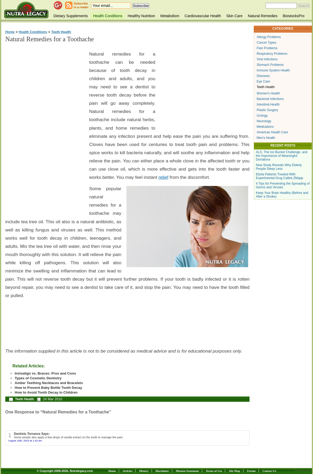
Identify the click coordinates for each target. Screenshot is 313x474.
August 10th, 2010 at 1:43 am (25, 440)
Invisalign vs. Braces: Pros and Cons (45, 373)
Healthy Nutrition (141, 16)
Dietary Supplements (70, 16)
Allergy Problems (269, 37)
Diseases (263, 76)
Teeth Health (61, 32)
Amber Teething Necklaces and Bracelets (49, 383)
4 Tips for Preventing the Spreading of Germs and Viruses (283, 185)
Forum (251, 470)
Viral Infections (267, 59)
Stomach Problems (270, 65)
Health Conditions (108, 16)
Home (10, 32)
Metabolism (169, 16)
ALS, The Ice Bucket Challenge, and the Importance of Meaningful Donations (281, 155)
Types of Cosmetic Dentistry (38, 378)
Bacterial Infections (270, 99)
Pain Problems (267, 48)
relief (163, 177)
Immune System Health (273, 70)
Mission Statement (187, 470)
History (143, 470)
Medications (265, 127)
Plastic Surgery (267, 110)
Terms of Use (214, 470)
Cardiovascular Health (203, 16)
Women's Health (268, 93)
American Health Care (272, 132)
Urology (262, 115)
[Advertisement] (45, 127)
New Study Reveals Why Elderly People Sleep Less (279, 167)
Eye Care (263, 81)
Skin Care (234, 16)
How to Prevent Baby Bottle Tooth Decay (48, 388)
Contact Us (269, 470)
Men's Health (266, 138)
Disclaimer (162, 470)
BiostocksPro (294, 16)
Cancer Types (266, 42)
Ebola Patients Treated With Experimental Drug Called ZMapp (279, 176)
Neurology (264, 121)
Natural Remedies (263, 16)
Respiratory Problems (272, 54)
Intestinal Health (268, 104)
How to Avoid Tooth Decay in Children (46, 392)
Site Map (234, 470)
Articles (128, 470)
